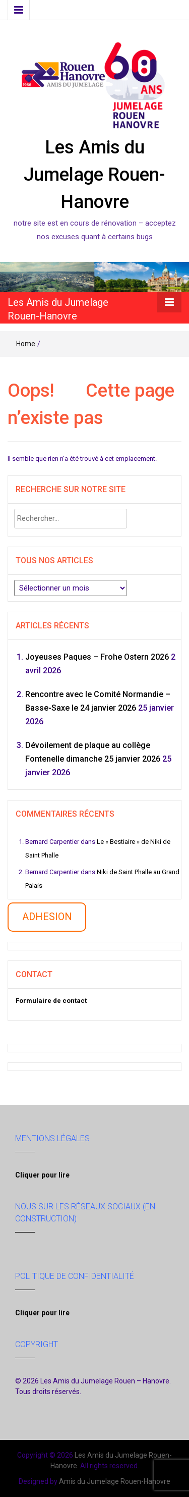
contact (69, 1000)
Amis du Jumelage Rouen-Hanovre (114, 1481)
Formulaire (33, 1000)
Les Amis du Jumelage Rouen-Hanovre (94, 174)
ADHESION (47, 917)
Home (25, 344)
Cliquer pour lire (42, 1175)
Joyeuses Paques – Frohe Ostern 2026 (97, 657)
